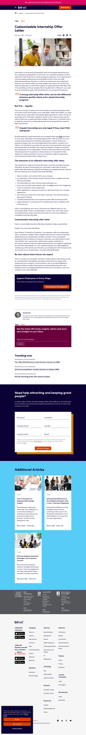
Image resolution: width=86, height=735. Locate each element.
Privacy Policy (38, 441)
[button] (43, 448)
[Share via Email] (70, 35)
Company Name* (23, 426)
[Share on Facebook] (64, 35)
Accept (17, 719)
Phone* (46, 434)
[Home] (16, 13)
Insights (21, 13)
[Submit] (20, 344)
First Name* (21, 418)
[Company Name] (29, 426)
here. (25, 443)
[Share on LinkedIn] (67, 35)
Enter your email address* (25, 339)
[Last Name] (56, 417)
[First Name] (29, 417)
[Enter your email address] (43, 339)
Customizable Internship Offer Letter (34, 13)
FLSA (60, 136)
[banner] (43, 2)
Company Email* (22, 434)
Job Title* (47, 426)
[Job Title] (56, 426)
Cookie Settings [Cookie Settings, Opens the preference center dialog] (17, 728)
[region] (17, 720)
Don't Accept (17, 724)
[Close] (31, 708)
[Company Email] (29, 434)
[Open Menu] (15, 7)
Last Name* (48, 418)
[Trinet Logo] (23, 7)
